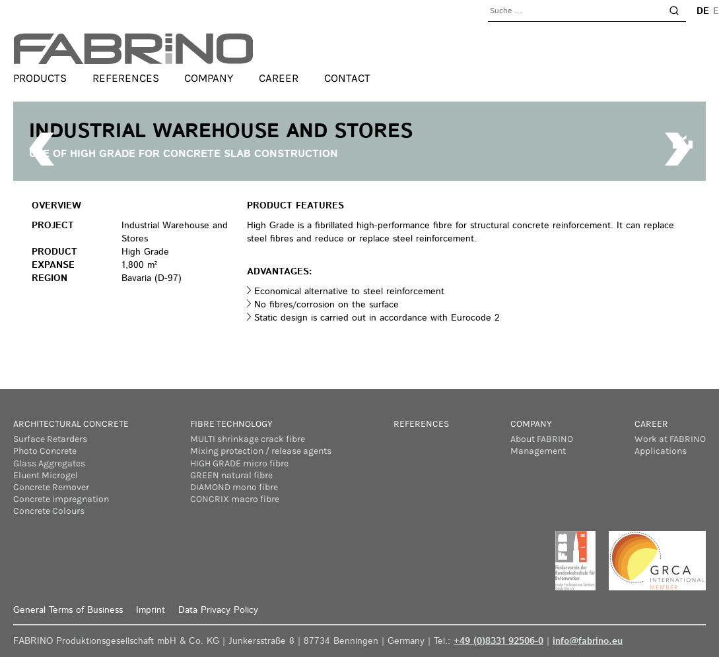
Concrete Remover (51, 487)
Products (40, 77)
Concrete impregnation (61, 499)
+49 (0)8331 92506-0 (498, 641)
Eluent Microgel (45, 475)
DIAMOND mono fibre (234, 487)
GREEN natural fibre (231, 475)
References (125, 77)
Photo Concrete (45, 450)
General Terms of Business (68, 610)
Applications (660, 450)
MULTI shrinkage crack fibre (247, 439)
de (703, 11)
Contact (347, 77)
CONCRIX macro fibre (234, 499)
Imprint (150, 610)
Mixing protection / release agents (260, 450)
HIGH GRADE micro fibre (239, 463)
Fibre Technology (231, 423)
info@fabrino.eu (588, 641)
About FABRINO (541, 439)
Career (278, 77)
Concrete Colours (49, 510)
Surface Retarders (50, 439)
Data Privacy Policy (218, 610)
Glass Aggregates (49, 463)
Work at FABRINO (670, 439)
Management (538, 450)
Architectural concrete (71, 423)
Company (208, 77)
